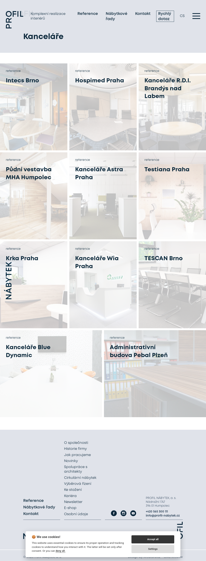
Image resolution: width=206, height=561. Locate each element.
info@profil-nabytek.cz (163, 515)
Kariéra (70, 496)
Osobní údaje (76, 514)
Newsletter (73, 502)
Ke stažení (73, 489)
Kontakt (142, 14)
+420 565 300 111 (157, 511)
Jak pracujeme (77, 455)
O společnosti (76, 442)
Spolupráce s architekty (75, 469)
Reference (87, 14)
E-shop (70, 508)
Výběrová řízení (77, 483)
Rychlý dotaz (164, 17)
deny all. (60, 550)
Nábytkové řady (116, 17)
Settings (153, 548)
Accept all (152, 539)
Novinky (71, 461)
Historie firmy (75, 448)
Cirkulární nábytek (80, 477)
